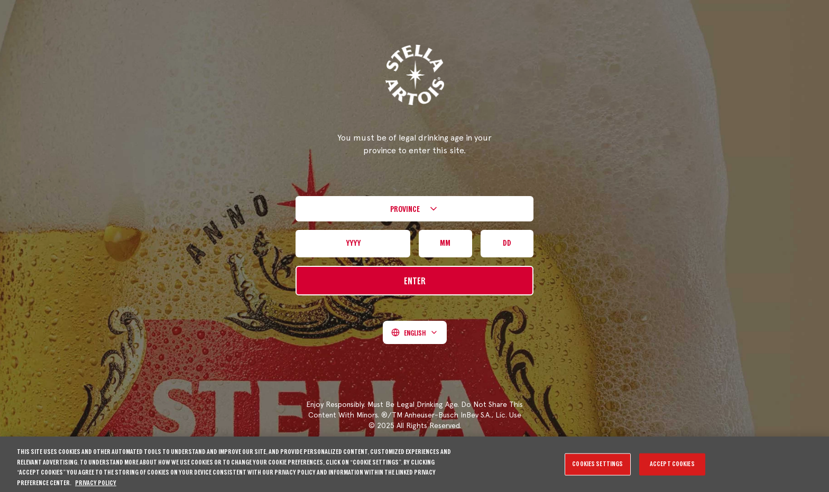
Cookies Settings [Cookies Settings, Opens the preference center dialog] (597, 467)
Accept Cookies (672, 467)
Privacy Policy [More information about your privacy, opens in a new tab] (95, 486)
